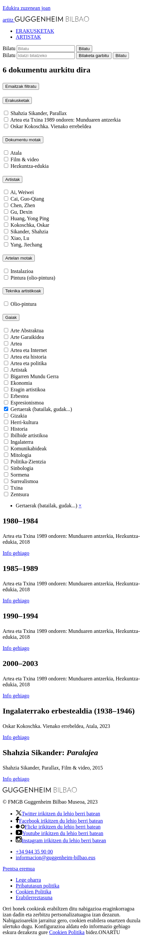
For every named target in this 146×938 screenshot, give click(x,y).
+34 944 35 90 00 (34, 851)
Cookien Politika (33, 891)
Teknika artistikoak (23, 290)
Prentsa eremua (19, 868)
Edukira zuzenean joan (27, 8)
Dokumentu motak (23, 139)
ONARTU (109, 932)
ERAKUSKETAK (35, 31)
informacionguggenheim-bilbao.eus (55, 857)
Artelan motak (18, 258)
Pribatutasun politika (37, 886)
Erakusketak (17, 100)
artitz (46, 20)
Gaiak (11, 317)
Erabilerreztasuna (34, 897)
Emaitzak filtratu (20, 86)
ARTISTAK (28, 37)
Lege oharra (28, 880)
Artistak (12, 179)
